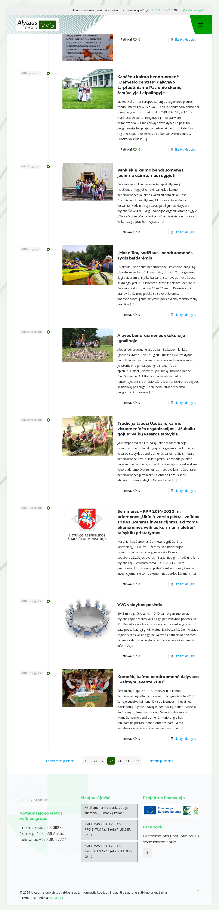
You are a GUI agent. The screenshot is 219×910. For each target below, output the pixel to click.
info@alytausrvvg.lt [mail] (190, 10)
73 (119, 761)
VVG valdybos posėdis (139, 604)
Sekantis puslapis (161, 761)
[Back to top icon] (197, 890)
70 (95, 761)
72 (111, 761)
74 (127, 761)
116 (136, 761)
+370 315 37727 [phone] (160, 10)
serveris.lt (56, 898)
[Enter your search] (48, 799)
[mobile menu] (200, 24)
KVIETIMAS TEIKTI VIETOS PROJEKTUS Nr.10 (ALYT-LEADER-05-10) (108, 851)
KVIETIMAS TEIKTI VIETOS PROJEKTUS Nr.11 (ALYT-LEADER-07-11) (108, 829)
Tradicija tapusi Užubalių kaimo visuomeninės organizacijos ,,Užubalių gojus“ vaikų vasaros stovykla (156, 429)
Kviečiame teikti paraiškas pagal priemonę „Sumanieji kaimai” (106, 810)
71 (103, 761)
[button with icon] (147, 852)
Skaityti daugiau (185, 39)
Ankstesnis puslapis (59, 761)
